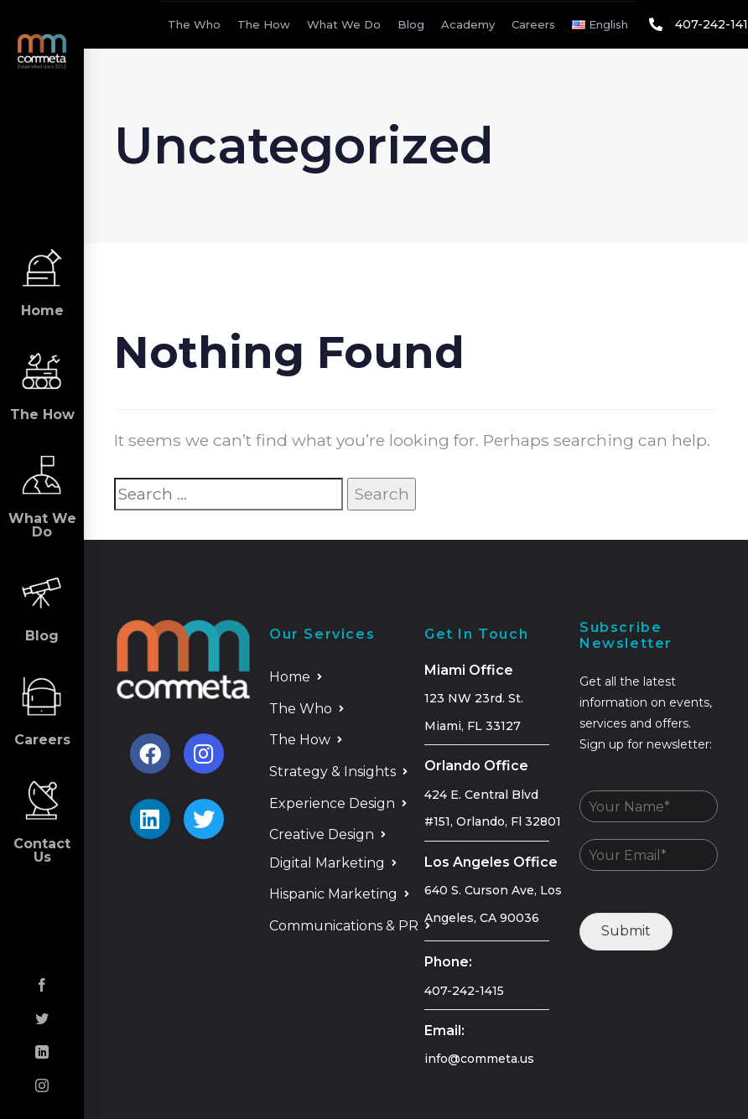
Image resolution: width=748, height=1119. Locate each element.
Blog (410, 24)
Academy (468, 24)
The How (263, 24)
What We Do (344, 24)
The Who (194, 24)
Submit (626, 931)
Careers (533, 24)
